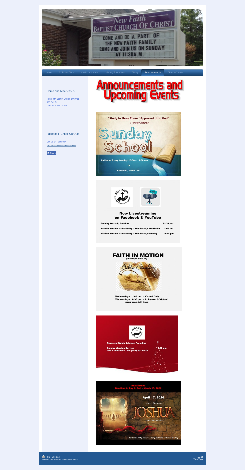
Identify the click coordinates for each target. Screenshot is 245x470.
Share (51, 153)
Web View (198, 459)
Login (200, 456)
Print (46, 457)
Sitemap (56, 457)
